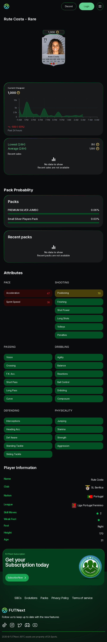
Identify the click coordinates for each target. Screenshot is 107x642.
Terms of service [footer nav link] (82, 598)
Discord (68, 6)
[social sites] (4, 625)
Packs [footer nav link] (44, 598)
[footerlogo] (53, 610)
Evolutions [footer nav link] (30, 598)
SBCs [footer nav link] (17, 598)
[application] (53, 110)
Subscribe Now (17, 577)
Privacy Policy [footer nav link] (60, 598)
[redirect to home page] (6, 6)
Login (86, 6)
